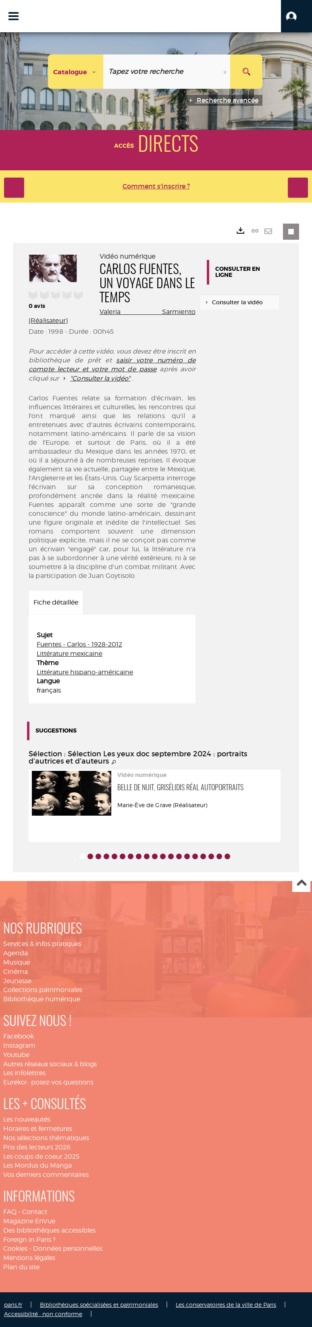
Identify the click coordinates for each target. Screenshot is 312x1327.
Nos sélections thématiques (46, 1138)
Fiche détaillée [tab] (55, 602)
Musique (16, 962)
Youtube (16, 1055)
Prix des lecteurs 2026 (37, 1147)
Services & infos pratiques (42, 944)
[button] (296, 16)
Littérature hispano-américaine (85, 672)
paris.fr (13, 1304)
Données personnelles (67, 1248)
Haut (301, 883)
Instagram (19, 1045)
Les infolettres (24, 1073)
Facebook (18, 1036)
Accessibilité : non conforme (43, 1313)
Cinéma (15, 971)
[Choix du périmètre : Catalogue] (76, 71)
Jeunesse (17, 981)
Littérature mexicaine (69, 653)
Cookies (15, 1248)
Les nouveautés (26, 1119)
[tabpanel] (112, 663)
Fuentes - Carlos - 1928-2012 (79, 644)
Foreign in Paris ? (29, 1239)
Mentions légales (29, 1258)
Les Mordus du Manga (37, 1165)
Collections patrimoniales (42, 990)
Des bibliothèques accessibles (49, 1230)
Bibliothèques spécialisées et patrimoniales (99, 1304)
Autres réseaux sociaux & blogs (50, 1064)
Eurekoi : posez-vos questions (48, 1082)
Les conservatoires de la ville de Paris (226, 1304)
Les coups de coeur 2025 (41, 1156)
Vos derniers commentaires (46, 1174)
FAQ (10, 1212)
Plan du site (21, 1267)
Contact (34, 1212)
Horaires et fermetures (37, 1128)
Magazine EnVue (29, 1221)
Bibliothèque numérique (41, 999)
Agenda (15, 953)
